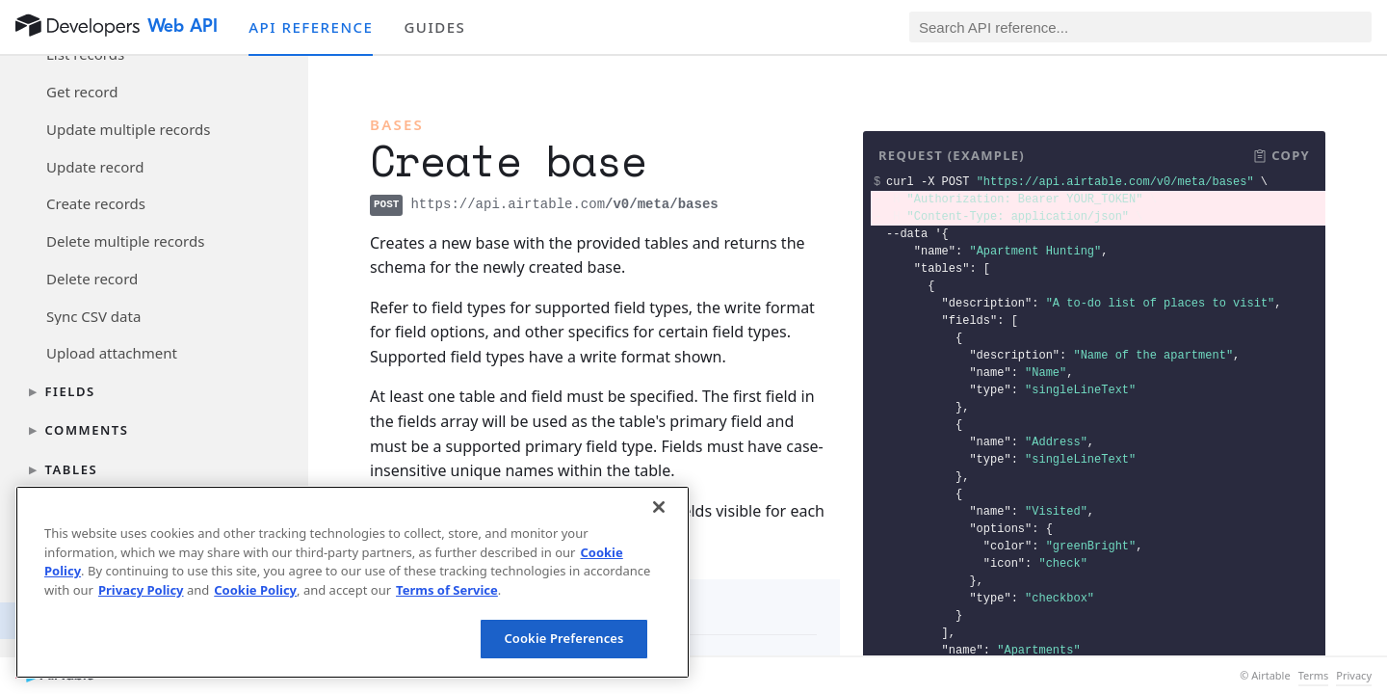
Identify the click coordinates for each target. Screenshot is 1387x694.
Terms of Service (447, 590)
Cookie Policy (255, 590)
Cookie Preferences (563, 638)
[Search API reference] (1140, 27)
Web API (182, 26)
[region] (352, 582)
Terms (1313, 675)
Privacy (1354, 675)
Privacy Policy (141, 590)
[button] (1281, 156)
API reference (311, 27)
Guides (434, 27)
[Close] (659, 507)
